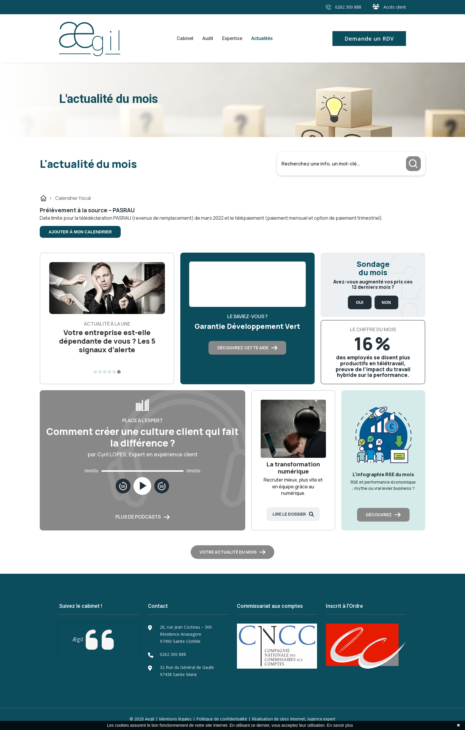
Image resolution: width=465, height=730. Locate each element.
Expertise (232, 38)
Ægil (77, 639)
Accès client (389, 7)
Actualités (262, 38)
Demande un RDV (369, 38)
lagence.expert (321, 719)
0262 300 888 (343, 7)
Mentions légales (175, 719)
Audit (207, 38)
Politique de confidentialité (221, 719)
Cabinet (185, 38)
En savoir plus (340, 725)
